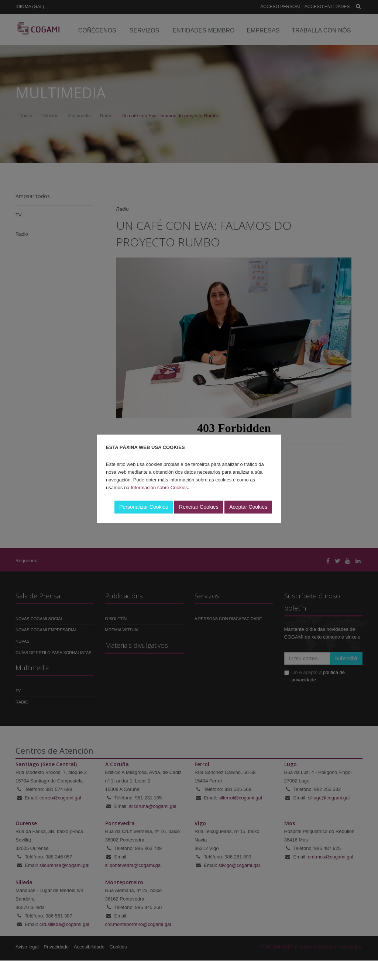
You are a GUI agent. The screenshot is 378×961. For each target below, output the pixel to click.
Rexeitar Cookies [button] (199, 507)
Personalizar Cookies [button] (143, 507)
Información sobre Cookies (159, 487)
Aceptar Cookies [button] (248, 507)
